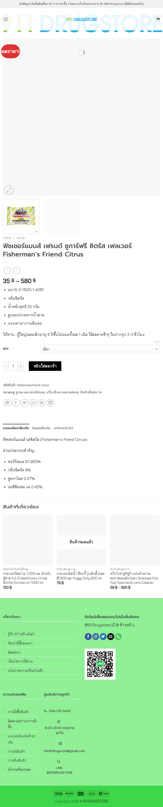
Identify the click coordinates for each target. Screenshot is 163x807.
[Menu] (6, 19)
